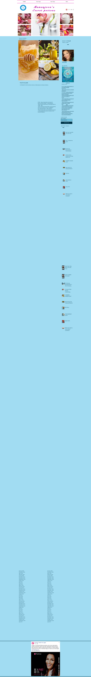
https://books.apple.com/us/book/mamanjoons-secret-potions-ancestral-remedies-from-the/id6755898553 (68, 113)
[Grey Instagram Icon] (73, 9)
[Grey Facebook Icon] (68, 9)
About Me (64, 62)
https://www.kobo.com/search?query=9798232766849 (68, 99)
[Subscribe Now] (66, 123)
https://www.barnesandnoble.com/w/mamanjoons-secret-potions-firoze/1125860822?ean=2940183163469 (67, 107)
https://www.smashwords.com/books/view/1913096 (68, 103)
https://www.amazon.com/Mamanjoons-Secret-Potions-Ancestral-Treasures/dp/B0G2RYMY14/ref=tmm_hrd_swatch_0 (68, 94)
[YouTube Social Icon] (66, 9)
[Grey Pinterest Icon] (70, 9)
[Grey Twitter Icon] (71, 9)
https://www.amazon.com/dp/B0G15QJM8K (68, 87)
